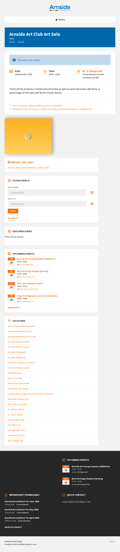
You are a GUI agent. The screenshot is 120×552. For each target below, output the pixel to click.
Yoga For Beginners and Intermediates (37, 295)
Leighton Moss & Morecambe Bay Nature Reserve (31, 393)
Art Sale (42, 109)
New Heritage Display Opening (32, 271)
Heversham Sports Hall (28, 289)
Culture (31, 105)
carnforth (51, 109)
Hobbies (40, 105)
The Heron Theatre (16, 435)
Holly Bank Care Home (18, 388)
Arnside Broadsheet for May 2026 (21, 509)
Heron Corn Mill (15, 378)
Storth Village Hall (16, 419)
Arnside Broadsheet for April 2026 (22, 517)
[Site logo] (60, 10)
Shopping (57, 105)
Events (21, 41)
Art (13, 105)
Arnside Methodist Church (20, 331)
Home (12, 41)
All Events (13, 218)
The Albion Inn (14, 425)
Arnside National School (19, 341)
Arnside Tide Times (22, 162)
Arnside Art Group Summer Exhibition (36, 258)
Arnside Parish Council (18, 347)
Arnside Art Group (29, 109)
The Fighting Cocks (16, 430)
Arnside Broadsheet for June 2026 (22, 501)
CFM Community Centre (19, 367)
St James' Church (16, 409)
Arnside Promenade (17, 352)
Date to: (12, 199)
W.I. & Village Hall (92, 71)
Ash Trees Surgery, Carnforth (21, 362)
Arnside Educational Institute (21, 326)
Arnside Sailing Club (27, 277)
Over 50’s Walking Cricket (30, 283)
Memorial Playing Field (18, 399)
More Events (14, 307)
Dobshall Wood (15, 373)
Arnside (16, 109)
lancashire (70, 109)
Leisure (48, 105)
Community (21, 105)
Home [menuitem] (112, 541)
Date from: (13, 187)
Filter (13, 211)
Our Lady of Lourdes (17, 404)
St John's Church (15, 414)
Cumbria (61, 109)
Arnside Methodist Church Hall (22, 336)
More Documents (13, 527)
